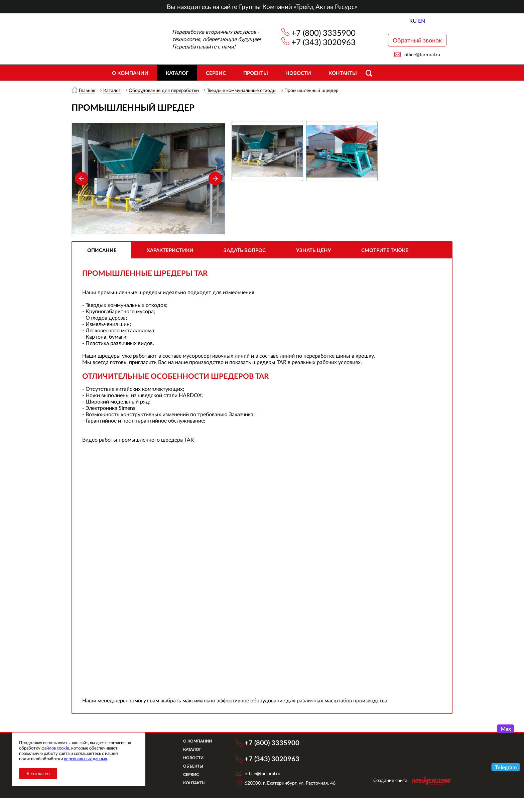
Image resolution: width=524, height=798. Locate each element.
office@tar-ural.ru (422, 54)
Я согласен (38, 773)
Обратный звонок (417, 40)
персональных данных (85, 758)
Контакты (343, 73)
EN (421, 20)
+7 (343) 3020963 (323, 42)
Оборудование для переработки (164, 90)
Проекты (255, 73)
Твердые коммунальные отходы (241, 90)
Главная (87, 90)
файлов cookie (55, 748)
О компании (130, 73)
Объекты (193, 766)
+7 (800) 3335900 (323, 32)
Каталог (177, 73)
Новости (298, 73)
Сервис (216, 73)
